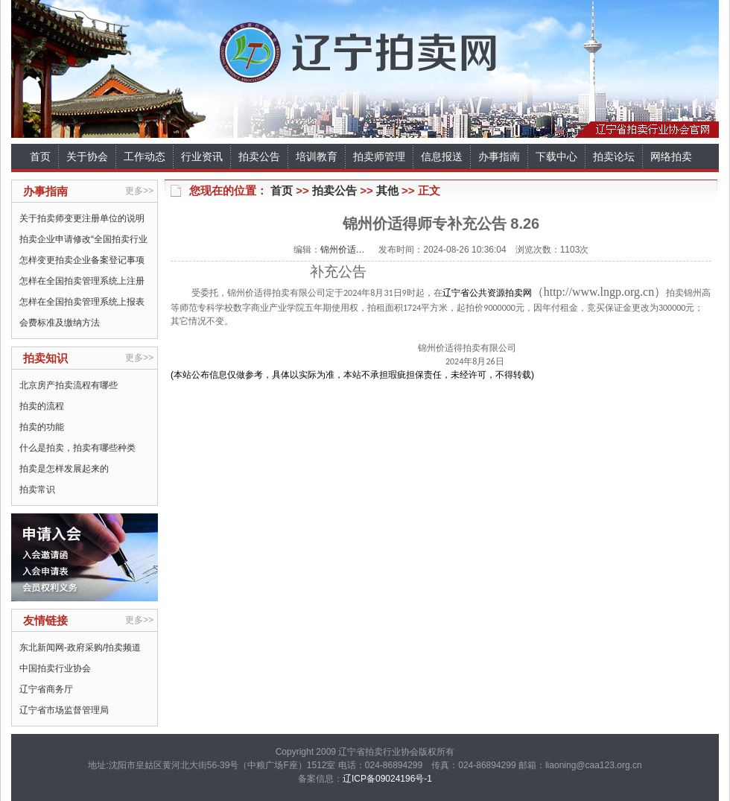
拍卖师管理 (379, 156)
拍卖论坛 (614, 156)
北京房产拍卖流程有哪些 (68, 385)
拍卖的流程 (41, 406)
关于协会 (87, 156)
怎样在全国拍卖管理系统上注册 (82, 281)
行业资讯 (202, 156)
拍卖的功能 (41, 427)
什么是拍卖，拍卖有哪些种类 (77, 448)
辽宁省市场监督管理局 (64, 710)
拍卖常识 (37, 489)
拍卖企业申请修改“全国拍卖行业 (83, 239)
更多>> (139, 191)
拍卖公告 (259, 156)
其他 (387, 190)
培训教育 (316, 156)
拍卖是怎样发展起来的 (64, 468)
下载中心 (556, 156)
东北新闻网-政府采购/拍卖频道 (80, 647)
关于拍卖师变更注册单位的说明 (82, 218)
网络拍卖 (671, 156)
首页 (40, 156)
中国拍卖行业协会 (55, 668)
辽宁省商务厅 (46, 689)
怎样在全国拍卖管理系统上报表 (82, 302)
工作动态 (144, 156)
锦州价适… (342, 249)
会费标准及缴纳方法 (59, 322)
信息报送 (442, 156)
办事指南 (499, 156)
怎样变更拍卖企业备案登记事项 (82, 260)
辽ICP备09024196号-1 (387, 778)
